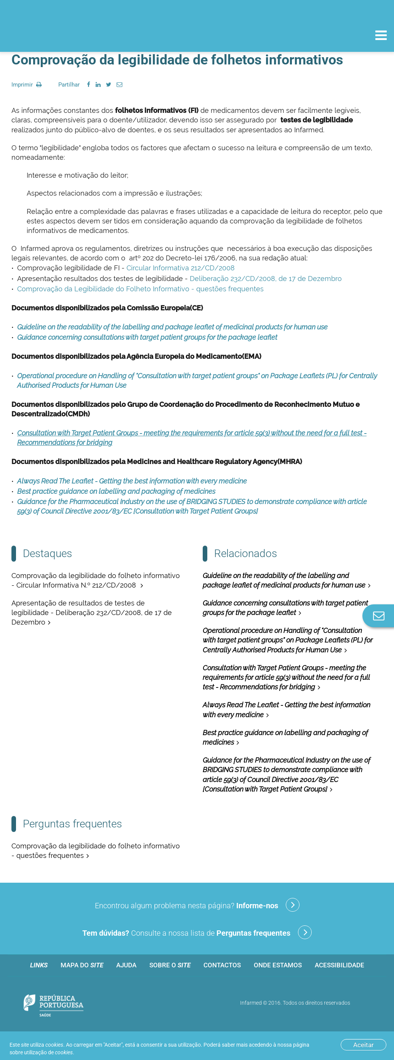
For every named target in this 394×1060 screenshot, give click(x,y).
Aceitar (363, 1045)
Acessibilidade (339, 965)
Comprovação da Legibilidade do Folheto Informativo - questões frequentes (140, 289)
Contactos (222, 965)
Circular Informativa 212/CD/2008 (181, 268)
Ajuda (126, 965)
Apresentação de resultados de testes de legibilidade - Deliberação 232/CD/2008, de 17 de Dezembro (91, 612)
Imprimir (26, 84)
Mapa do (82, 965)
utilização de (48, 1052)
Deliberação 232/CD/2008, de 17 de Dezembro (266, 279)
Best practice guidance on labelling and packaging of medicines (116, 491)
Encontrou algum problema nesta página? (197, 905)
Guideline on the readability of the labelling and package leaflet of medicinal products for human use (172, 327)
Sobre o (170, 965)
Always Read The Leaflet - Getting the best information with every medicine (132, 481)
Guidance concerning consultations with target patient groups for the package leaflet (147, 337)
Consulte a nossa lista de (197, 932)
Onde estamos (278, 965)
